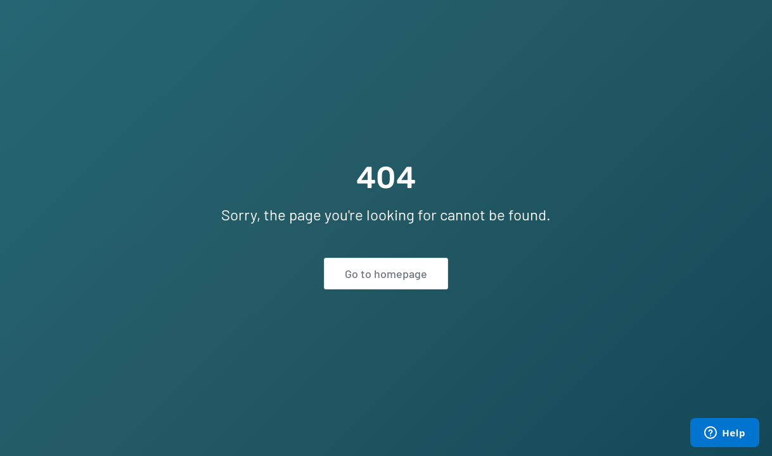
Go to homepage (386, 274)
